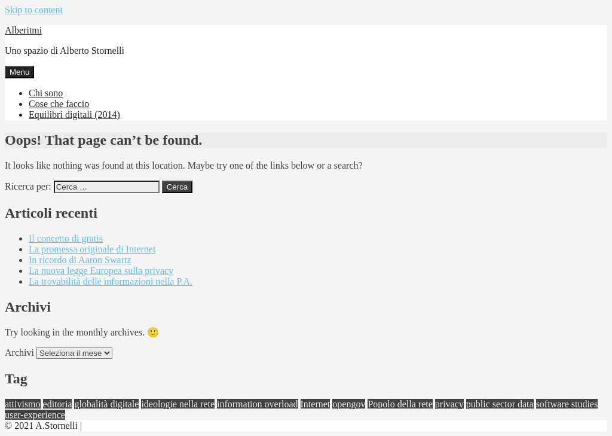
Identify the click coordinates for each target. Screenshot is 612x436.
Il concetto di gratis (66, 238)
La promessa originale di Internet (92, 249)
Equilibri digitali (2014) (74, 114)
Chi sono (46, 93)
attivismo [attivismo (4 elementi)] (23, 404)
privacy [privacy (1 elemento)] (449, 404)
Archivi (19, 352)
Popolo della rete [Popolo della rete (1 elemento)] (400, 404)
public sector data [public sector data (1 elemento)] (500, 404)
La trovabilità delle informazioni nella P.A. (110, 281)
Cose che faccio (59, 104)
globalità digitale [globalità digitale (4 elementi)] (106, 404)
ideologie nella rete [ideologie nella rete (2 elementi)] (178, 404)
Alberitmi (23, 30)
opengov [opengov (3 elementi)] (348, 404)
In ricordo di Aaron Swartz (80, 260)
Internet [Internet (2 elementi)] (316, 404)
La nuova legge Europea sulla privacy (101, 271)
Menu (19, 72)
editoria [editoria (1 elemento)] (57, 404)
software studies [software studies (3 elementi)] (567, 404)
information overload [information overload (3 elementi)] (257, 404)
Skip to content (34, 10)
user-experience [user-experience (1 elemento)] (35, 415)
